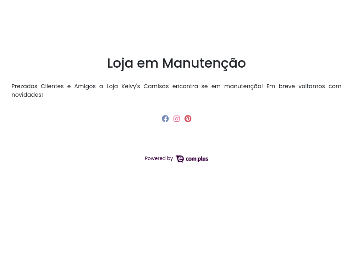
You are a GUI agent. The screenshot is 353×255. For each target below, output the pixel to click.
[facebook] (166, 119)
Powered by (176, 158)
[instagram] (177, 119)
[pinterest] (187, 119)
